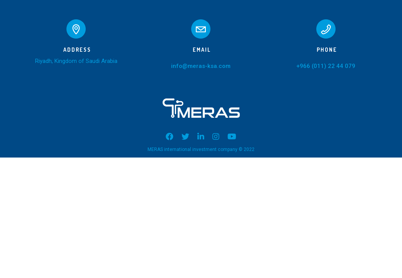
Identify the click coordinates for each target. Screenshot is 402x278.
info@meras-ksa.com (201, 66)
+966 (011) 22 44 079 (325, 66)
